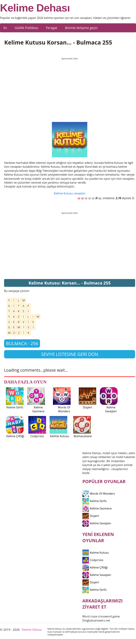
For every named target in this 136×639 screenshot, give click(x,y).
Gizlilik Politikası (26, 28)
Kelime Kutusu (95, 553)
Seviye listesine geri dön (69, 354)
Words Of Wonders (98, 494)
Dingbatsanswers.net (96, 620)
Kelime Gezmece (97, 508)
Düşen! (90, 516)
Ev (5, 28)
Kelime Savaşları (96, 523)
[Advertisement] (69, 86)
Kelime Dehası (35, 8)
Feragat (51, 28)
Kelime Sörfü (94, 501)
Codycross (92, 560)
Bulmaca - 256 (22, 343)
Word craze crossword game (101, 616)
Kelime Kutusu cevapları (69, 193)
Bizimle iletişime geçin (81, 28)
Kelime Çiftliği (95, 567)
